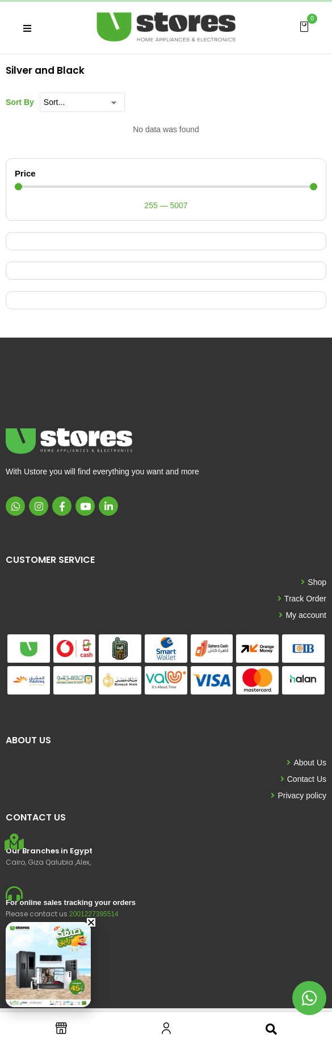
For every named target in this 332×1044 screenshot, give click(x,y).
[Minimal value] (166, 187)
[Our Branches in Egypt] (14, 842)
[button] (304, 26)
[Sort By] (82, 102)
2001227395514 (94, 914)
